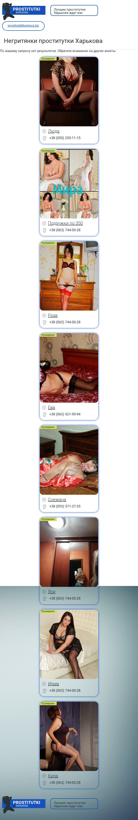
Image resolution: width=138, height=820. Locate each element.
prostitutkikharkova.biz (23, 25)
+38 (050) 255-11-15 (64, 138)
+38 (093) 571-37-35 (64, 506)
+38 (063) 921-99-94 (64, 414)
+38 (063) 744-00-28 (64, 230)
